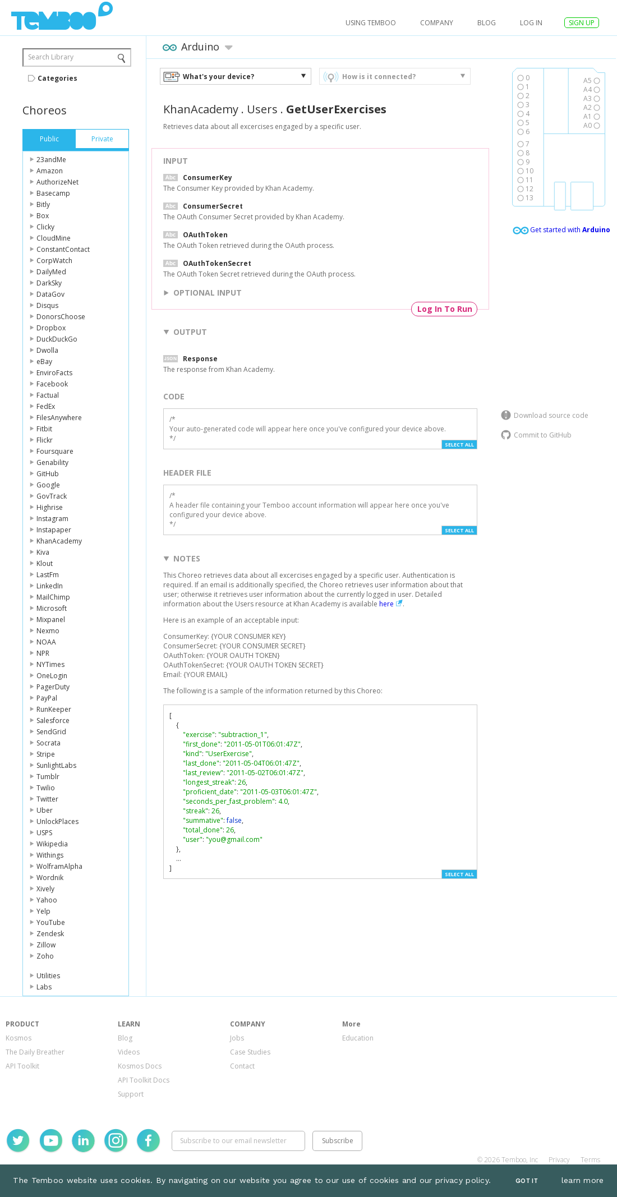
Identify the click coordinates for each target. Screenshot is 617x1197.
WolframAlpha (59, 866)
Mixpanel (50, 619)
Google (48, 485)
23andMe (51, 159)
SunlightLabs (56, 765)
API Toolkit (22, 1066)
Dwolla (47, 350)
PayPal (46, 698)
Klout (44, 563)
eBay (44, 361)
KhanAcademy (59, 541)
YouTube (50, 922)
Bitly (43, 204)
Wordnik (49, 877)
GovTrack (51, 496)
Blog (486, 22)
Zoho (45, 956)
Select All (459, 444)
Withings (49, 855)
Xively (45, 889)
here (386, 604)
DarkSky (49, 283)
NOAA (46, 642)
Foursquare (54, 451)
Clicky (45, 227)
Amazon (49, 171)
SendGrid (51, 731)
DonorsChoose (60, 316)
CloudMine (53, 238)
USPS (44, 832)
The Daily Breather (35, 1052)
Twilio (45, 788)
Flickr (44, 440)
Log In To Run (444, 308)
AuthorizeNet (57, 182)
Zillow (46, 945)
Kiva (42, 552)
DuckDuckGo (56, 339)
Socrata (48, 743)
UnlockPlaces (57, 821)
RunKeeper (53, 709)
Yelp (43, 911)
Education (358, 1038)
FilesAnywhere (59, 417)
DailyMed (51, 272)
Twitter (47, 799)
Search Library (50, 57)
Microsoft (51, 608)
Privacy (559, 1159)
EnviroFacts (54, 372)
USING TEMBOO (371, 22)
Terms (590, 1159)
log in (531, 22)
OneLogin (51, 675)
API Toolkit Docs (143, 1080)
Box (42, 215)
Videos (129, 1052)
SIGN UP (582, 22)
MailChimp (53, 597)
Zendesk (50, 933)
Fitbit (44, 429)
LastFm (47, 574)
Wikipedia (52, 844)
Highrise (49, 507)
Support (131, 1094)
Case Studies (250, 1052)
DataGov (50, 294)
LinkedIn (49, 586)
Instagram (52, 518)
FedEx (45, 406)
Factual (47, 395)
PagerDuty (53, 687)
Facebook (52, 384)
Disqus (47, 305)
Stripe (45, 754)
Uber (44, 810)
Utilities (48, 975)
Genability (52, 462)
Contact (242, 1066)
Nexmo (47, 631)
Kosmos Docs (140, 1066)
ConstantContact (63, 249)
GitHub (47, 473)
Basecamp (53, 193)
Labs (44, 987)
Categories (57, 78)
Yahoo (46, 900)
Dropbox (51, 328)
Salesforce (53, 720)
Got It (526, 1181)
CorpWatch (54, 260)
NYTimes (50, 664)
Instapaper (53, 530)
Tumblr (47, 776)
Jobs (237, 1038)
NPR (42, 653)
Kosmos (18, 1038)
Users (262, 109)
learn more (582, 1180)
